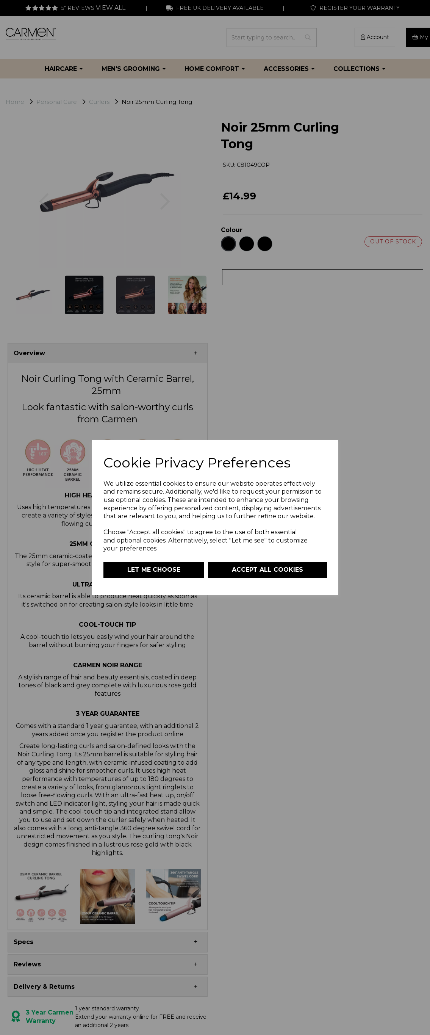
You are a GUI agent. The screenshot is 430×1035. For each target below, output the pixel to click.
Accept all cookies (267, 569)
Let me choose (153, 569)
